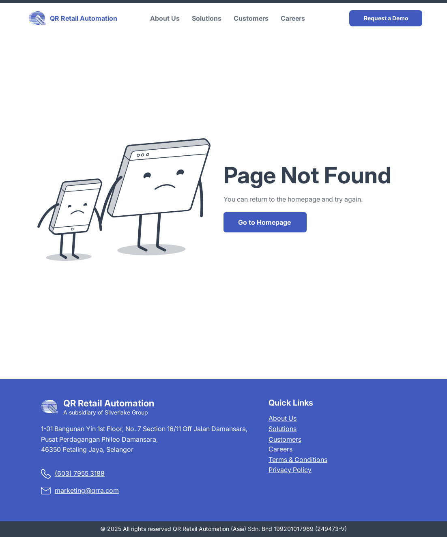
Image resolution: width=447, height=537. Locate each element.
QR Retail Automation (83, 18)
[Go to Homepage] (265, 222)
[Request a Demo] (385, 18)
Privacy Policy (290, 470)
